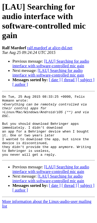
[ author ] (20, 84)
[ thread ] (69, 80)
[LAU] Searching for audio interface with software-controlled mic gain (50, 63)
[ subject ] (86, 80)
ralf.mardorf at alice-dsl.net (49, 48)
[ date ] (55, 80)
